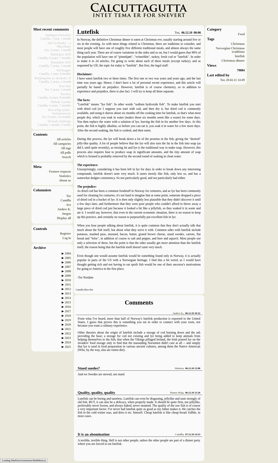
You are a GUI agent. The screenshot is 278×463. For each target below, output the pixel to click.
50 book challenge (59, 121)
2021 (68, 329)
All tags (66, 148)
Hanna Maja (176, 392)
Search (66, 157)
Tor (68, 195)
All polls (65, 152)
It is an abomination (94, 434)
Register (65, 233)
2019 (68, 320)
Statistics (65, 176)
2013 (68, 293)
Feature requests (60, 171)
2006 (68, 262)
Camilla (65, 200)
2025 (68, 346)
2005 (68, 258)
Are (68, 204)
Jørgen (66, 213)
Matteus (179, 368)
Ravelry (65, 94)
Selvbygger (63, 70)
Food (241, 34)
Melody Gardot (61, 102)
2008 (68, 271)
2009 (68, 275)
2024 (68, 342)
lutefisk (240, 56)
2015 (68, 302)
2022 (68, 333)
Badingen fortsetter (58, 35)
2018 (68, 315)
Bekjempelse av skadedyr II (52, 78)
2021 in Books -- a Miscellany (59, 44)
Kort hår (65, 86)
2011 (68, 284)
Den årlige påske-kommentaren (59, 111)
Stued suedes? (89, 368)
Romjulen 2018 (61, 62)
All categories (62, 143)
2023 (68, 338)
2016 (68, 306)
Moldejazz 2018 (60, 54)
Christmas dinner (233, 60)
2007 (68, 266)
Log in (66, 238)
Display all (64, 218)
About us (65, 180)
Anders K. (64, 209)
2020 (68, 324)
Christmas (238, 43)
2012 (68, 289)
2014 (68, 298)
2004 (68, 253)
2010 (68, 280)
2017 (68, 311)
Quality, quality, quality (96, 393)
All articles (64, 139)
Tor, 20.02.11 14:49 (232, 80)
